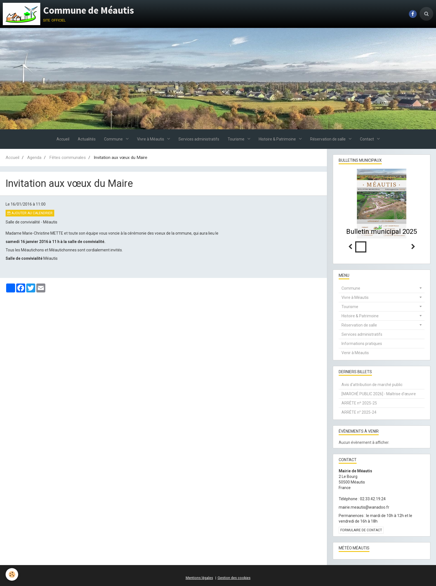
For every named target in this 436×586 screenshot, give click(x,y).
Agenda (34, 157)
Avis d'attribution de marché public (371, 384)
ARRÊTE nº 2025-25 (359, 403)
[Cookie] (12, 574)
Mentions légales (199, 578)
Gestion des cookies (234, 578)
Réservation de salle (328, 139)
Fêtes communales (67, 157)
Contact (367, 139)
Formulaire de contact (361, 530)
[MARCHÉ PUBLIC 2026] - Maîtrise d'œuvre (378, 394)
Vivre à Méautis (151, 139)
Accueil (62, 139)
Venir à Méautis (355, 353)
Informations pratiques (361, 343)
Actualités (87, 139)
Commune (114, 139)
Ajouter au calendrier (30, 213)
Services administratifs (198, 139)
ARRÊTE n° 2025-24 (358, 412)
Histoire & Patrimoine (278, 139)
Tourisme (236, 139)
